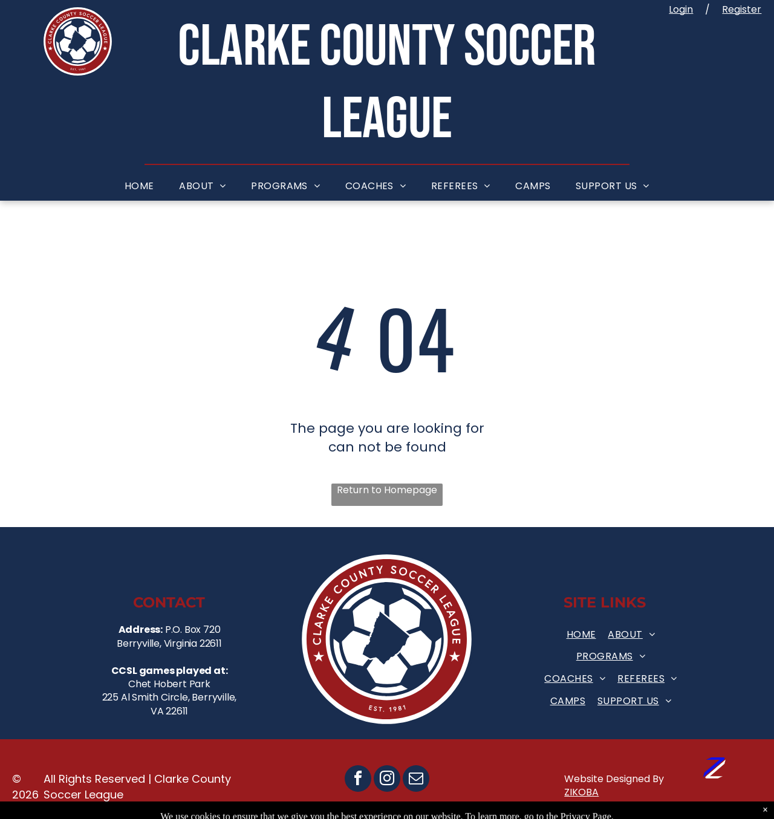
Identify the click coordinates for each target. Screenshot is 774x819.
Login (681, 9)
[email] (416, 780)
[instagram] (387, 780)
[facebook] (358, 780)
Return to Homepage (387, 490)
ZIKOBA (581, 792)
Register (741, 9)
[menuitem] (139, 186)
